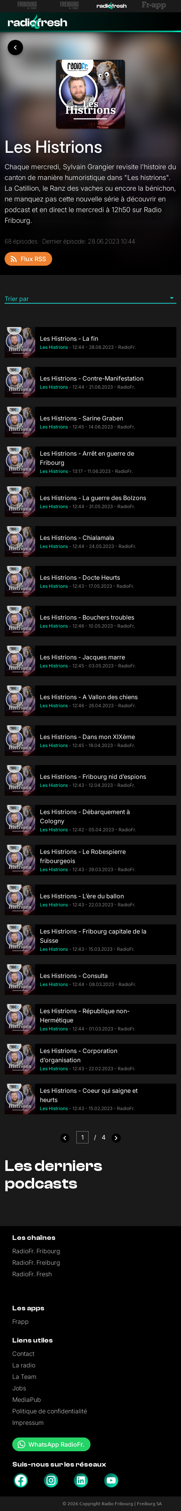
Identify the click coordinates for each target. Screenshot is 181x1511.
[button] (90, 298)
